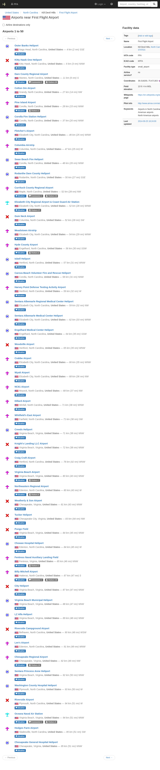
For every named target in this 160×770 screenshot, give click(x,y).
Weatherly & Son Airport (28, 500)
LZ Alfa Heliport (23, 614)
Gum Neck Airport (25, 216)
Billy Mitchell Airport (26, 571)
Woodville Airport (24, 344)
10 (51, 580)
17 (34, 210)
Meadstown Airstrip (26, 230)
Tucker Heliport (23, 514)
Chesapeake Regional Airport (31, 657)
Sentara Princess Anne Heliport (32, 671)
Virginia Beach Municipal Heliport (33, 600)
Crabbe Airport (23, 358)
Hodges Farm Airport (26, 728)
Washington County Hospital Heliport (36, 685)
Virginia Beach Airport (27, 472)
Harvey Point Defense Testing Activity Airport (40, 287)
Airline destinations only (16, 25)
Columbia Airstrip (24, 145)
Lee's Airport (22, 642)
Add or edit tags (145, 36)
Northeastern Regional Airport (32, 486)
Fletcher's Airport (24, 131)
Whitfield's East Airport (28, 415)
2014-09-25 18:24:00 (147, 121)
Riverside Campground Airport (32, 628)
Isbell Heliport (22, 258)
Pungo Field (21, 529)
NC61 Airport (22, 386)
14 (34, 665)
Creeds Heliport (23, 429)
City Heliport (22, 585)
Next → (109, 757)
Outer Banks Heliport (26, 45)
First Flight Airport (68, 12)
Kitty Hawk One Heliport (28, 59)
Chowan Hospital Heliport (29, 543)
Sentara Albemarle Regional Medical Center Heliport (44, 301)
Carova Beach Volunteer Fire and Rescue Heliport (43, 273)
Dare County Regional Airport (31, 74)
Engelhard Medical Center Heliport (34, 330)
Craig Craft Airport (25, 457)
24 (51, 82)
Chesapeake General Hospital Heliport (36, 742)
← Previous (10, 757)
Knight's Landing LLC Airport (31, 443)
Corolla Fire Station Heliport (30, 116)
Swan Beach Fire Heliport (29, 159)
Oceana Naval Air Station (29, 713)
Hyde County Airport (26, 244)
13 (51, 196)
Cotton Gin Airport (25, 88)
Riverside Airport (24, 699)
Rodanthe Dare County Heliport (32, 173)
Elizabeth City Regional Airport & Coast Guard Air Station (47, 202)
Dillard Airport (22, 401)
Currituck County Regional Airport (34, 187)
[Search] (154, 4)
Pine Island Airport (25, 102)
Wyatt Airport (22, 372)
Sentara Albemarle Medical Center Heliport (39, 315)
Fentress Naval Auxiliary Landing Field (36, 557)
